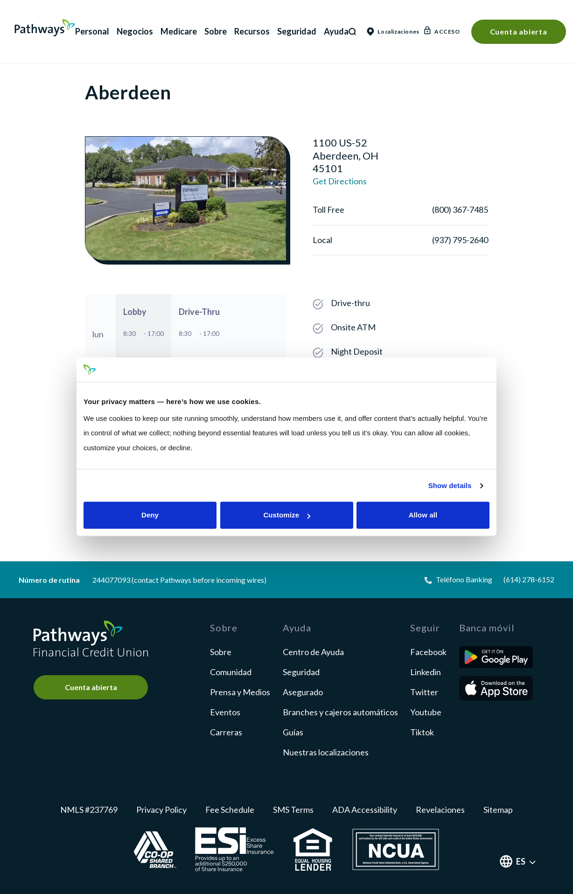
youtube (425, 712)
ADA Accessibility (364, 809)
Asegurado (303, 692)
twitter (424, 692)
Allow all (423, 515)
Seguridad (296, 31)
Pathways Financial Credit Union (44, 28)
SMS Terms (293, 809)
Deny (150, 515)
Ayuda (336, 31)
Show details (450, 485)
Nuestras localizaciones (326, 752)
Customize (286, 515)
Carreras (226, 732)
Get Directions (340, 181)
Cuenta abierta (518, 31)
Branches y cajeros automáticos (340, 712)
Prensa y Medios (240, 692)
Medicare (179, 31)
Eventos (225, 712)
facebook (428, 652)
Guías (293, 732)
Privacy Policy (161, 809)
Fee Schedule (229, 809)
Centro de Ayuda (313, 652)
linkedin (425, 672)
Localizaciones (390, 31)
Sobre (215, 31)
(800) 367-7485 (460, 209)
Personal (92, 31)
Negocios (135, 31)
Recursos (252, 31)
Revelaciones (440, 809)
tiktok (422, 732)
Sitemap (498, 809)
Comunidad (231, 672)
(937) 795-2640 (460, 240)
